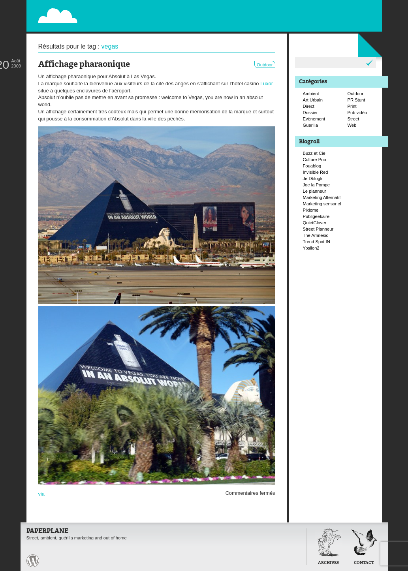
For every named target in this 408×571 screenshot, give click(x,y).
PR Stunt (356, 100)
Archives (328, 563)
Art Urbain (313, 100)
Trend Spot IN (316, 241)
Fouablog (312, 165)
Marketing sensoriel (322, 203)
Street (353, 118)
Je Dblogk (313, 178)
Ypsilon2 (311, 248)
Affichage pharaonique (84, 64)
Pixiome (311, 210)
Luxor (266, 83)
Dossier (310, 112)
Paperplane (106, 11)
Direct (308, 106)
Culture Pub (314, 159)
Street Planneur (318, 229)
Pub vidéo (357, 112)
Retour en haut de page (289, 560)
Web (352, 125)
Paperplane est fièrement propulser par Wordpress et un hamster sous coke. (32, 560)
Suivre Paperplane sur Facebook (358, 23)
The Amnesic (316, 235)
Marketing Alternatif (322, 197)
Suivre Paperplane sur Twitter (350, 15)
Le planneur (314, 191)
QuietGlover (315, 222)
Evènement (314, 118)
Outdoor (265, 64)
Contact (364, 563)
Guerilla (310, 125)
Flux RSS (342, 6)
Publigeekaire (316, 216)
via (41, 494)
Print (352, 106)
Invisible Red (315, 172)
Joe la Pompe (316, 184)
